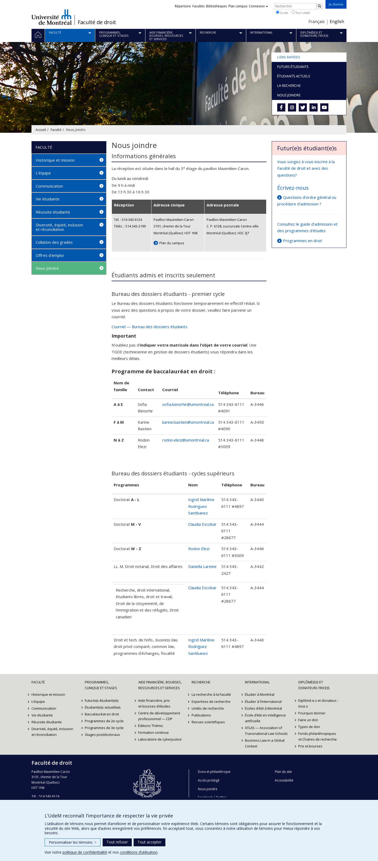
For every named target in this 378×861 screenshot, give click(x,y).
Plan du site (283, 771)
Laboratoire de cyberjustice (160, 739)
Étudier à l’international (263, 701)
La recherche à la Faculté (211, 694)
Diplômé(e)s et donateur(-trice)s (314, 685)
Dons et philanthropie (214, 771)
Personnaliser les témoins (72, 842)
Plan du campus (171, 243)
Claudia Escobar (202, 524)
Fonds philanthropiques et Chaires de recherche (317, 736)
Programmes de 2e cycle (104, 721)
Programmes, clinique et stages (101, 685)
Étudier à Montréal (259, 694)
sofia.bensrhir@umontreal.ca (188, 404)
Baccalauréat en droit (102, 714)
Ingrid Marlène (201, 499)
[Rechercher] (319, 6)
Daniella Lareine (202, 566)
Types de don (309, 726)
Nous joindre (47, 268)
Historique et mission (55, 160)
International (257, 682)
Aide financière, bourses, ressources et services (160, 685)
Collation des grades (54, 242)
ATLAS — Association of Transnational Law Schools (266, 730)
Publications (201, 715)
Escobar (209, 587)
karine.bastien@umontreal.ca (188, 422)
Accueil (40, 129)
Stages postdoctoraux (102, 734)
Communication (49, 186)
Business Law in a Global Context (265, 743)
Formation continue (153, 732)
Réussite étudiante (53, 212)
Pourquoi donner (312, 713)
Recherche (201, 682)
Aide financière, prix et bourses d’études (154, 703)
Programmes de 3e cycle (104, 727)
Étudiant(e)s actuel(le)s (103, 707)
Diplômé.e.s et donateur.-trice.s (318, 703)
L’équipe (43, 173)
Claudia (195, 587)
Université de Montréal (52, 17)
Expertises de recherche (211, 701)
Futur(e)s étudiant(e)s (102, 700)
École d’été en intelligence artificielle (265, 718)
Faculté (56, 129)
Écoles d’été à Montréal (263, 708)
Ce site (282, 12)
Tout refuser (117, 841)
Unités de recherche (208, 708)
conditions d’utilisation (139, 852)
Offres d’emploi (50, 255)
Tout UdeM (301, 12)
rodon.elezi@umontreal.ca (185, 440)
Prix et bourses (310, 746)
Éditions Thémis (150, 725)
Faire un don (308, 720)
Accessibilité (284, 780)
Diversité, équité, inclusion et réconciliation (59, 227)
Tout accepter (149, 841)
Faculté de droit (97, 22)
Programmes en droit (302, 240)
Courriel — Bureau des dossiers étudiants (149, 326)
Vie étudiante (48, 198)
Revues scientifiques (208, 722)
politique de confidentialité (84, 852)
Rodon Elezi (198, 548)
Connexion (258, 6)
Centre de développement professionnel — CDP (159, 716)
